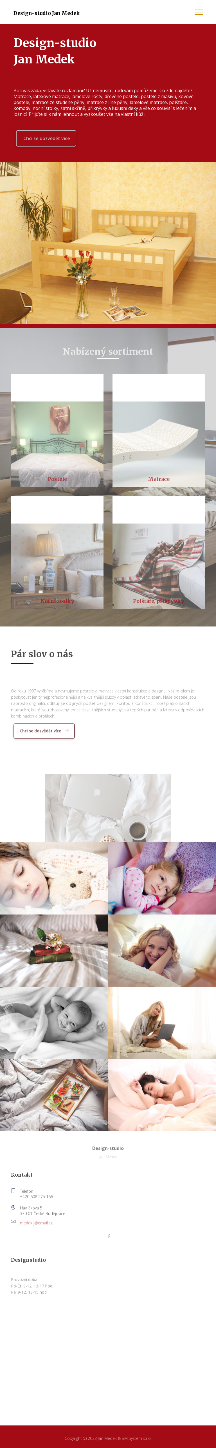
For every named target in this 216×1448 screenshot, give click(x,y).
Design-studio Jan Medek (47, 13)
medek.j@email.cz (36, 1225)
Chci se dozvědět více (46, 138)
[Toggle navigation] (199, 11)
